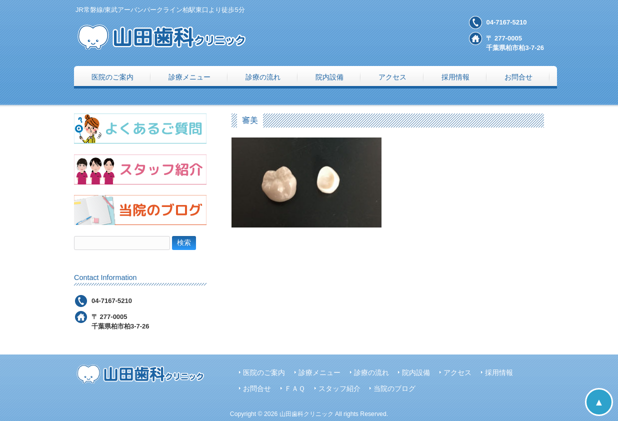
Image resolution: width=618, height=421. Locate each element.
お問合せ (257, 388)
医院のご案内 (264, 372)
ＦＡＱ (294, 388)
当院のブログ (395, 388)
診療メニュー (319, 372)
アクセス (458, 372)
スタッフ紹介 (339, 388)
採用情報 (499, 372)
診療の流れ (371, 372)
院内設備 (416, 372)
